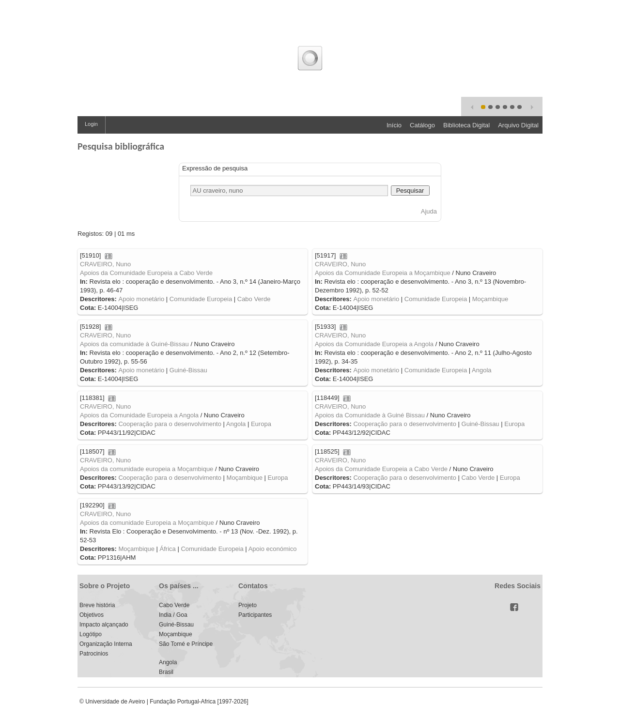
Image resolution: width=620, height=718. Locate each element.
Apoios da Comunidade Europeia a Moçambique (382, 272)
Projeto (247, 605)
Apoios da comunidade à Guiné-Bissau (134, 344)
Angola (481, 370)
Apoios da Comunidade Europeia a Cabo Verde (146, 272)
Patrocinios (93, 653)
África (168, 548)
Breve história (97, 605)
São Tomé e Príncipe (186, 644)
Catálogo (422, 125)
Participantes (255, 614)
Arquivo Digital (518, 125)
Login (91, 124)
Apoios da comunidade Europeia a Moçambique (147, 522)
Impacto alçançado (103, 624)
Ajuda (429, 211)
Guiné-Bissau (188, 370)
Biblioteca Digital (466, 125)
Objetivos (91, 614)
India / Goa (173, 614)
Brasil (166, 672)
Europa (261, 424)
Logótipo (90, 634)
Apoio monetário (141, 299)
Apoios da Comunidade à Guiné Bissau (370, 415)
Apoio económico (272, 548)
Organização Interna (105, 644)
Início (394, 125)
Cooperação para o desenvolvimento (169, 424)
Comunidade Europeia (201, 299)
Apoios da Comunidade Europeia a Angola (374, 344)
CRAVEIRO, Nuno (105, 264)
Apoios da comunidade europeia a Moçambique (146, 469)
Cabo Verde (254, 299)
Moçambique (490, 299)
